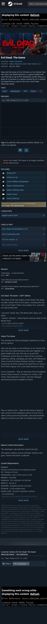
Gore (5, 93)
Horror (33, 93)
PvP (25, 93)
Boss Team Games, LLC (32, 65)
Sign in (4, 144)
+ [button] (40, 93)
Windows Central (11, 283)
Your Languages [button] (19, 565)
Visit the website (10, 241)
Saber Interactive (15, 63)
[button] (23, 102)
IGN (7, 277)
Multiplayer (15, 93)
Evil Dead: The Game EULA (13, 207)
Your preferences (22, 556)
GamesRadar (9, 290)
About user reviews (7, 556)
